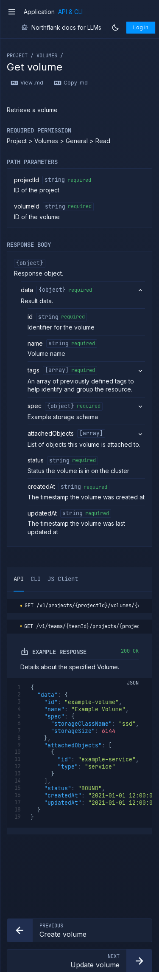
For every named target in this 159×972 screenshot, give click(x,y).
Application (39, 12)
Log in (140, 27)
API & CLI (70, 12)
